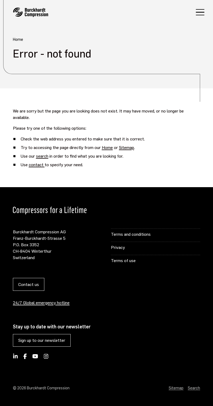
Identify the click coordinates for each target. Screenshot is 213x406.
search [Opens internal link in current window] (42, 156)
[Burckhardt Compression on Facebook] (25, 358)
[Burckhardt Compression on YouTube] (35, 358)
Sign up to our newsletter (41, 340)
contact (37, 164)
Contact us (28, 284)
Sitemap (126, 147)
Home (107, 147)
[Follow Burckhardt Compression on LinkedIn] (15, 358)
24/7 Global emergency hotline (41, 302)
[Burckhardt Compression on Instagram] (46, 358)
